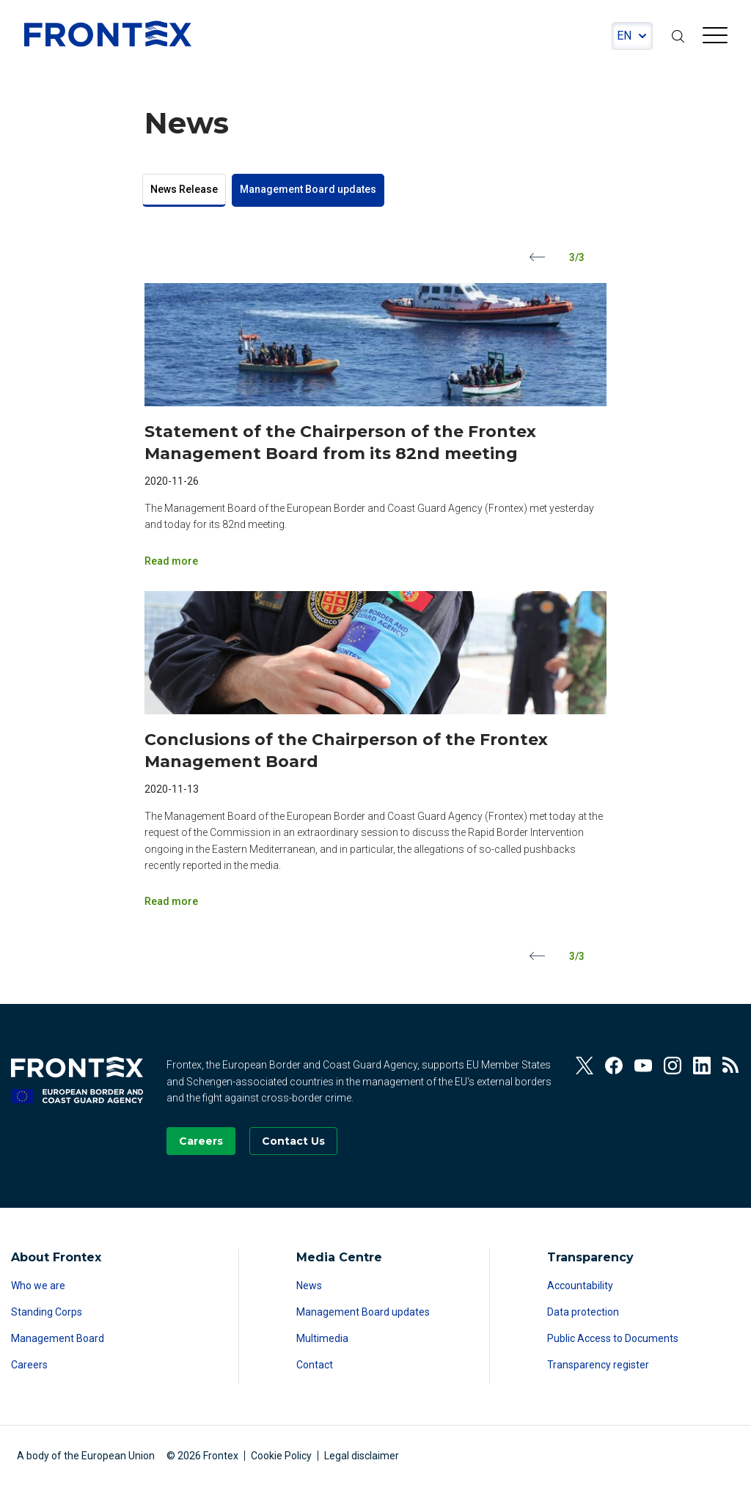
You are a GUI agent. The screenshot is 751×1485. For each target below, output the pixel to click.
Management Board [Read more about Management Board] (57, 1338)
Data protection (583, 1312)
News (309, 1285)
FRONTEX (107, 33)
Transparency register (598, 1365)
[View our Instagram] (672, 1065)
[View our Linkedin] (702, 1065)
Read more (171, 561)
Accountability (580, 1285)
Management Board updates (308, 189)
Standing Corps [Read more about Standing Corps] (46, 1312)
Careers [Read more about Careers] (29, 1365)
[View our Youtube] (643, 1065)
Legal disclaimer (361, 1456)
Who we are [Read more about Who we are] (38, 1285)
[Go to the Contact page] (293, 1141)
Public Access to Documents (612, 1338)
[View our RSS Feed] (731, 1065)
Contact (314, 1365)
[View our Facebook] (614, 1065)
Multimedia (322, 1338)
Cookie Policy (281, 1456)
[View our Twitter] (584, 1065)
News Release (184, 189)
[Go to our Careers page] (200, 1141)
